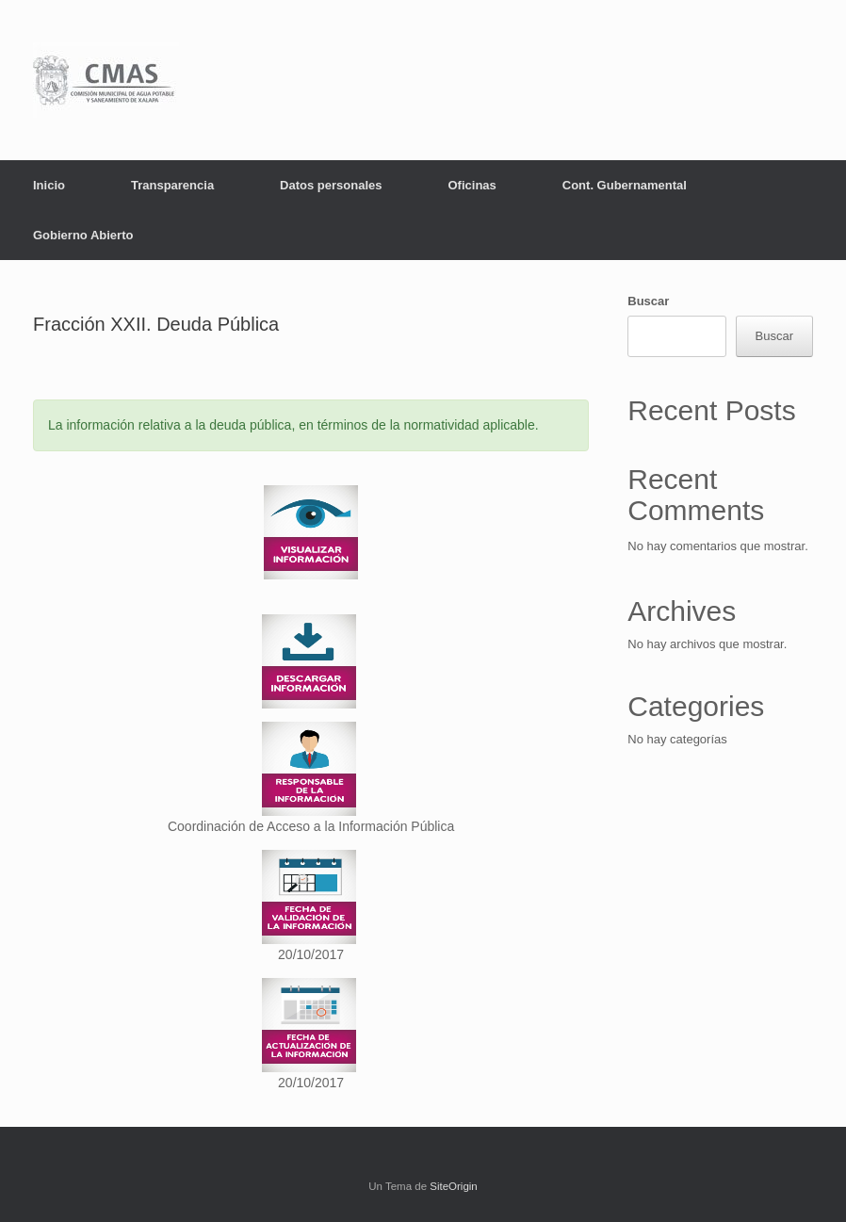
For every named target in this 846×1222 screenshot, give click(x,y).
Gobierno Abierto (83, 235)
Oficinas (471, 185)
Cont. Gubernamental (624, 185)
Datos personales (331, 185)
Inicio (49, 185)
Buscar (648, 301)
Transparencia (172, 185)
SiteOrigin (454, 1186)
